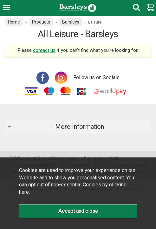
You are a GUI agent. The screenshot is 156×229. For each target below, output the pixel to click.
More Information (79, 126)
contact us (44, 50)
